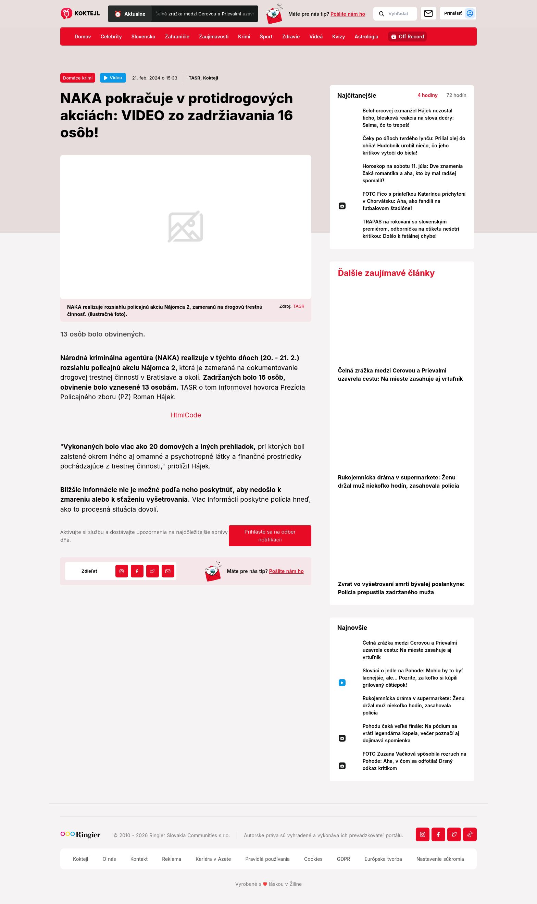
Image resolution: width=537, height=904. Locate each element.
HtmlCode (185, 415)
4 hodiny (427, 95)
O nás (109, 859)
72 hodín (456, 95)
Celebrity (111, 36)
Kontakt (139, 859)
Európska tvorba (383, 859)
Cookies (313, 859)
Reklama (171, 859)
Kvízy (338, 36)
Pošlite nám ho (347, 14)
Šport (266, 36)
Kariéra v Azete (213, 859)
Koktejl (80, 859)
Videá (316, 36)
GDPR (343, 859)
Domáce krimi (77, 78)
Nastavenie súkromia (440, 859)
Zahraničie (177, 36)
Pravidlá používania (267, 859)
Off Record (411, 36)
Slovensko (143, 36)
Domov (83, 36)
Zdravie (291, 36)
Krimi (244, 36)
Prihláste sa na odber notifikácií (270, 535)
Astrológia (366, 36)
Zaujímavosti (213, 36)
